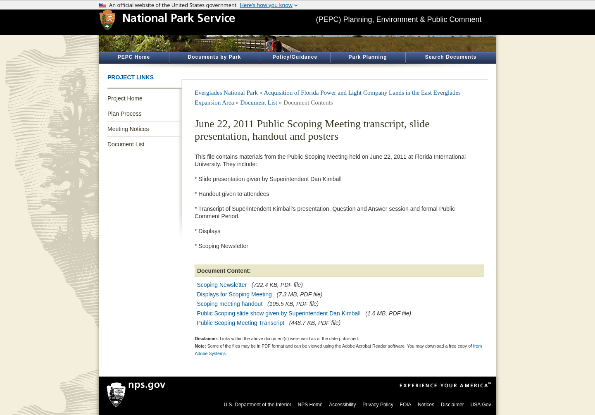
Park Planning (367, 57)
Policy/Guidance (295, 57)
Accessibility (342, 405)
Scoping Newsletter (222, 284)
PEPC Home (134, 57)
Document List (125, 144)
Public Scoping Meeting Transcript (241, 323)
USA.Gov (480, 405)
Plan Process (124, 113)
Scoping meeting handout (230, 304)
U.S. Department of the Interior (257, 405)
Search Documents (451, 57)
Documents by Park (214, 57)
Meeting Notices (128, 129)
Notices (426, 405)
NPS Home (310, 405)
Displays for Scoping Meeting (234, 294)
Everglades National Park (226, 92)
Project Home (125, 98)
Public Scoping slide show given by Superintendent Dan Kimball (279, 313)
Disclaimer (452, 405)
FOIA (406, 405)
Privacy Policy (377, 405)
